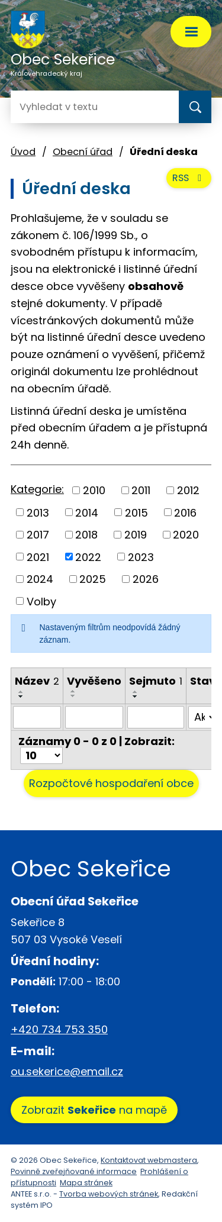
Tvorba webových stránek (108, 1194)
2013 (38, 512)
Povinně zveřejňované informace (74, 1171)
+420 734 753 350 (59, 1029)
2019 (135, 534)
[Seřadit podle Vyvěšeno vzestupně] (73, 691)
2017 (38, 534)
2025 (92, 579)
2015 (136, 512)
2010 (94, 490)
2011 (140, 490)
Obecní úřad (82, 152)
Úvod (23, 152)
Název (37, 680)
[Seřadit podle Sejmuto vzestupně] (135, 691)
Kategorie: (37, 489)
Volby (41, 601)
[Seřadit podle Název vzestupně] (21, 691)
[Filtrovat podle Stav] (202, 717)
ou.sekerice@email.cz (67, 1071)
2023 (141, 556)
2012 (188, 490)
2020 (186, 534)
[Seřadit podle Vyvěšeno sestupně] (73, 696)
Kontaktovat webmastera (149, 1160)
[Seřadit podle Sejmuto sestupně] (135, 696)
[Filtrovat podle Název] (37, 717)
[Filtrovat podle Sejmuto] (155, 717)
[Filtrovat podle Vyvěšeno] (94, 717)
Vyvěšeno (94, 680)
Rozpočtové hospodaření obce (111, 783)
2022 (88, 556)
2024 (40, 579)
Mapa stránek (86, 1183)
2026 (146, 579)
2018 (86, 534)
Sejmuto (155, 680)
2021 (38, 556)
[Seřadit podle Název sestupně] (21, 696)
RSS (188, 178)
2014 (86, 512)
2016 (185, 512)
